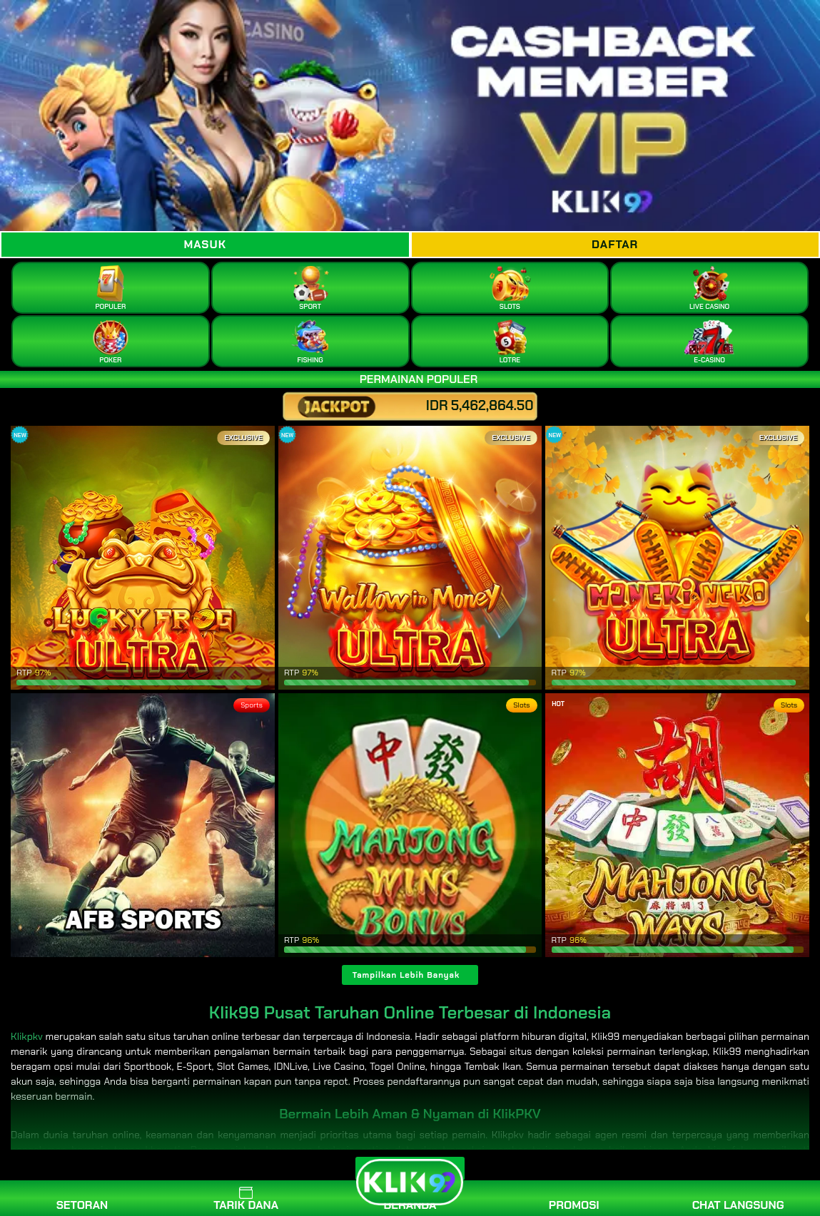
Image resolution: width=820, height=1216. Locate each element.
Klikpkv (27, 1036)
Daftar (615, 244)
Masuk (204, 244)
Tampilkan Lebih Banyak (406, 975)
